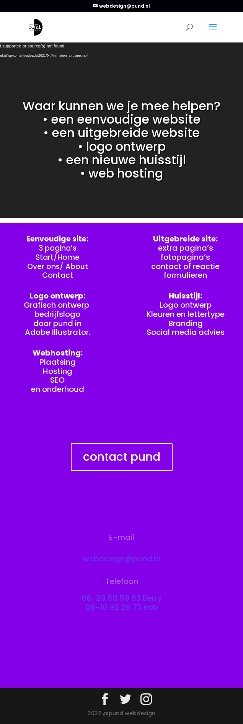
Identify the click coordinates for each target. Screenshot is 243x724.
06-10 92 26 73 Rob (121, 607)
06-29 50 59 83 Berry (122, 598)
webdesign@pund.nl (121, 558)
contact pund (121, 457)
